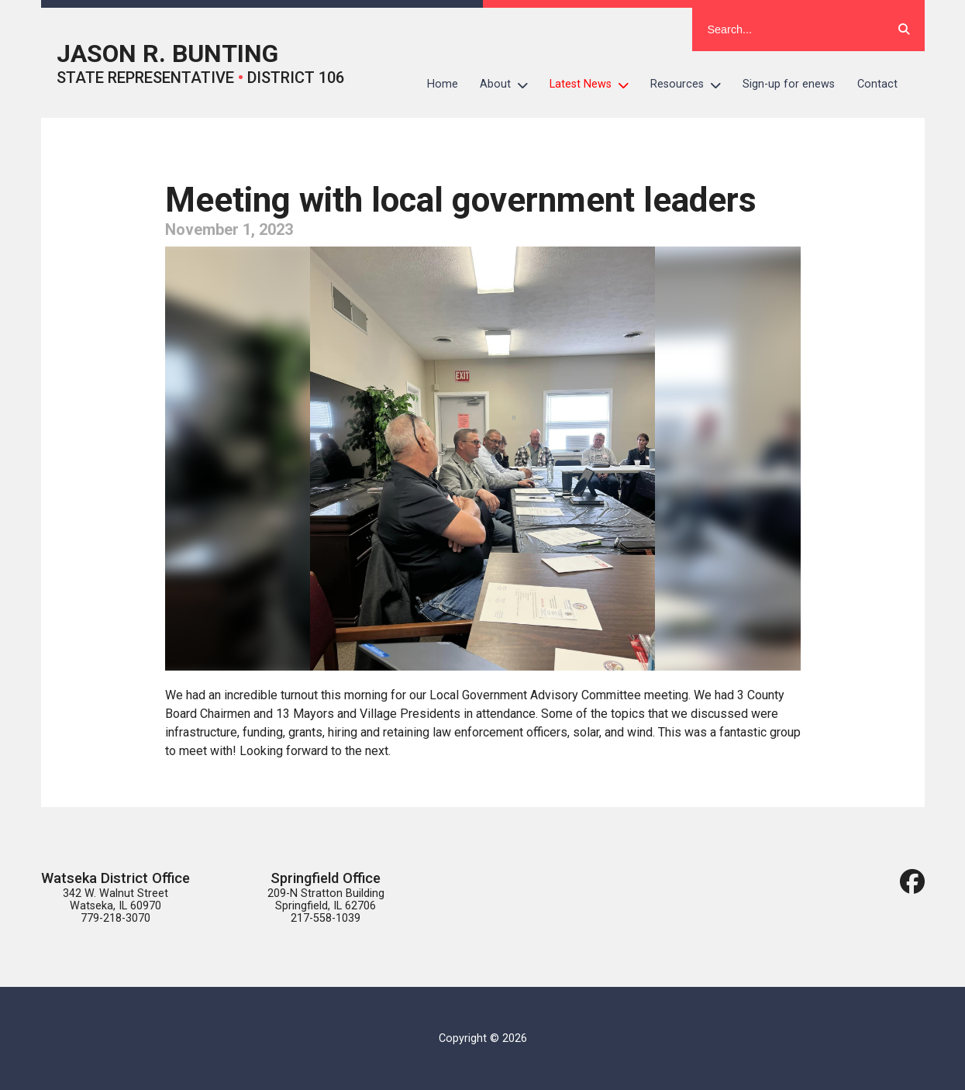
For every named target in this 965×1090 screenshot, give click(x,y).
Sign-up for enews (789, 84)
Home (442, 84)
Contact (877, 84)
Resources (691, 84)
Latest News (594, 84)
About (509, 84)
